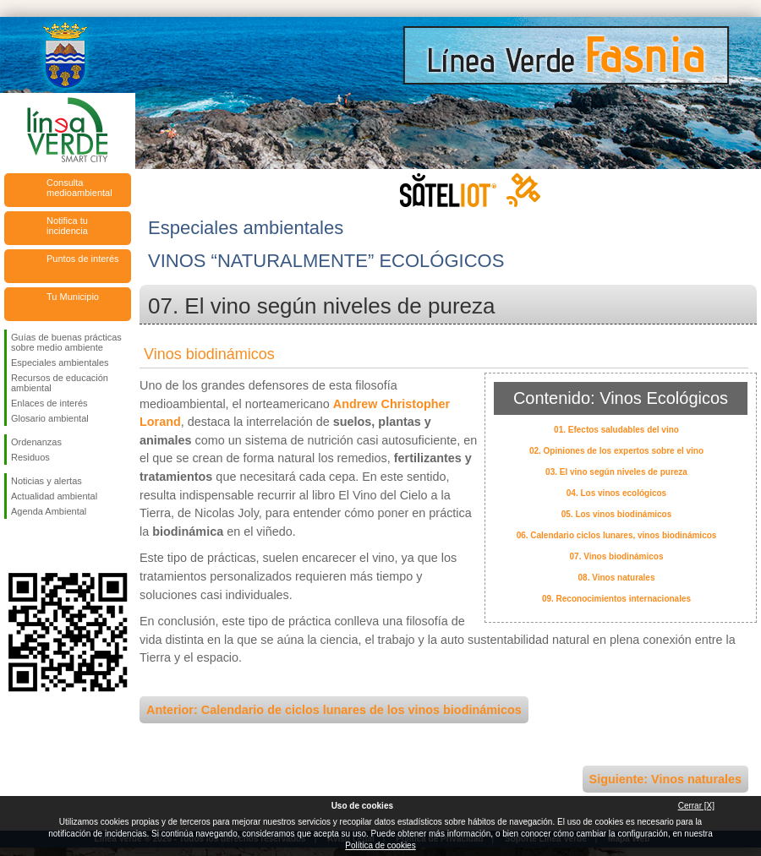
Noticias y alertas (46, 481)
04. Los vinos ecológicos (616, 493)
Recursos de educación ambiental (59, 383)
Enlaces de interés (49, 403)
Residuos (30, 457)
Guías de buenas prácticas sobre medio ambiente (66, 342)
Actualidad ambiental (54, 496)
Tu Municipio (73, 297)
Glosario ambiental (50, 418)
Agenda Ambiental (48, 511)
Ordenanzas (36, 442)
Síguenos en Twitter (42, 546)
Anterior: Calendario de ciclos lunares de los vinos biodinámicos (334, 710)
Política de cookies (380, 845)
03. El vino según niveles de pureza (616, 472)
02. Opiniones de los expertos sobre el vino (616, 450)
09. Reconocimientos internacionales (616, 598)
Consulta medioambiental (79, 187)
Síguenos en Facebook (14, 546)
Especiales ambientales (60, 362)
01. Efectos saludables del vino (616, 429)
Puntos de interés (83, 259)
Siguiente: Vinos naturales (665, 779)
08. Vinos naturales (616, 577)
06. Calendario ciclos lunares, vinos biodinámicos (617, 535)
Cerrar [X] (696, 805)
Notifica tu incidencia (67, 225)
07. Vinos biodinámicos (617, 556)
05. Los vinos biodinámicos (616, 514)
